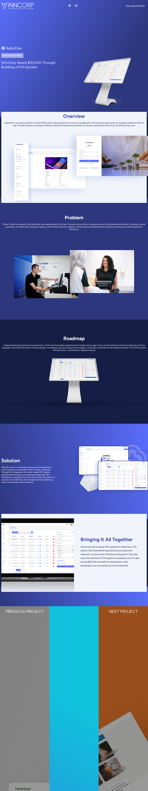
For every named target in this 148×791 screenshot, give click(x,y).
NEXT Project (123, 611)
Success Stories (135, 5)
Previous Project (25, 611)
